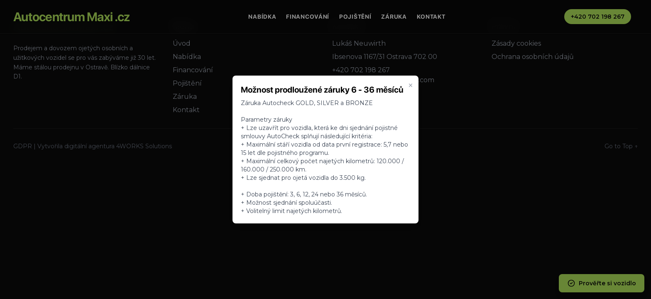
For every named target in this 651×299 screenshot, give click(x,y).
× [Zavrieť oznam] (411, 86)
